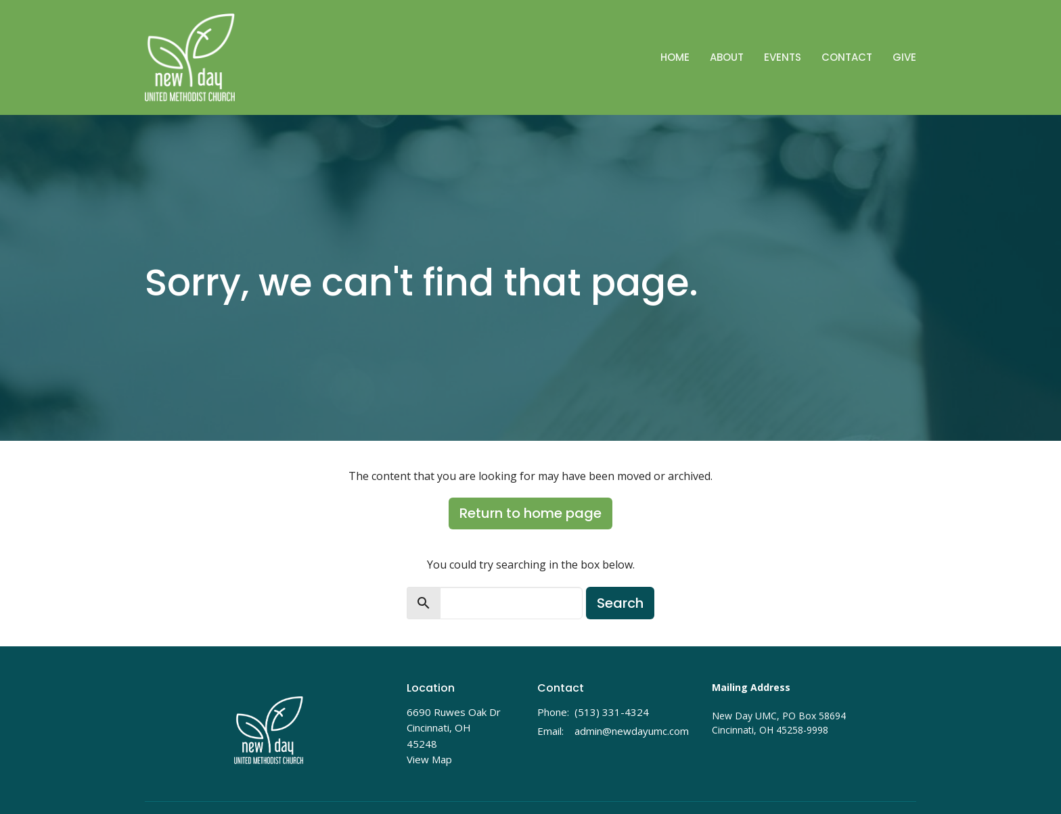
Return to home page (530, 513)
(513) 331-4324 (611, 712)
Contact (846, 57)
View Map (429, 759)
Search (620, 603)
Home (675, 57)
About (727, 57)
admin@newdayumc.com (631, 731)
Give (904, 57)
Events (782, 57)
